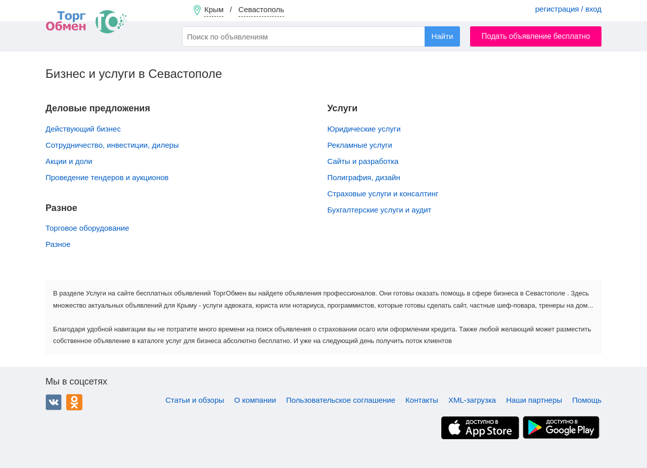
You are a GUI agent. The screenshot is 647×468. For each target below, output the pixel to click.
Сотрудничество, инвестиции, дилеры (112, 145)
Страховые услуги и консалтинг (383, 193)
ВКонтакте (53, 402)
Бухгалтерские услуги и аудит (380, 209)
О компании (255, 400)
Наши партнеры (534, 400)
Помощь (587, 400)
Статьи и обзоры (194, 400)
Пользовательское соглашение (340, 400)
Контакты (421, 400)
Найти (442, 36)
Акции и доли (69, 161)
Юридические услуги (364, 128)
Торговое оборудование (87, 228)
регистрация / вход (568, 9)
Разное (58, 244)
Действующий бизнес (83, 128)
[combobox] (321, 36)
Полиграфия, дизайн (364, 177)
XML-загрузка (472, 400)
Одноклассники (74, 402)
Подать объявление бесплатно (536, 36)
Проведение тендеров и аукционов (106, 177)
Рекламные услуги (360, 145)
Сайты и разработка (363, 161)
